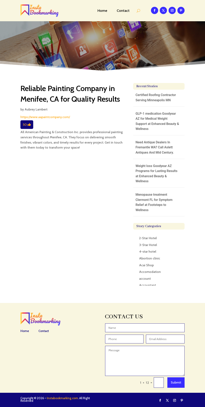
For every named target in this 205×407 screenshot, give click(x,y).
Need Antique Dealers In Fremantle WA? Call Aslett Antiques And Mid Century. (155, 147)
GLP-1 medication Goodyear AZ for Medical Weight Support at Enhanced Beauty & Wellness (157, 121)
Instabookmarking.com (62, 398)
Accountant (147, 285)
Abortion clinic (149, 258)
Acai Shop (146, 265)
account (145, 278)
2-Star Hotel (148, 238)
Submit (176, 382)
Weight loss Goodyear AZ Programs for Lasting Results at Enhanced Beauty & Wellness (156, 173)
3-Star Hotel (148, 245)
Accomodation (150, 272)
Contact (123, 10)
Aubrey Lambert (36, 109)
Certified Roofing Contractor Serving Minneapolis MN (156, 97)
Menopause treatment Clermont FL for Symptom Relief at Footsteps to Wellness (154, 202)
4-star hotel (147, 251)
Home (102, 10)
